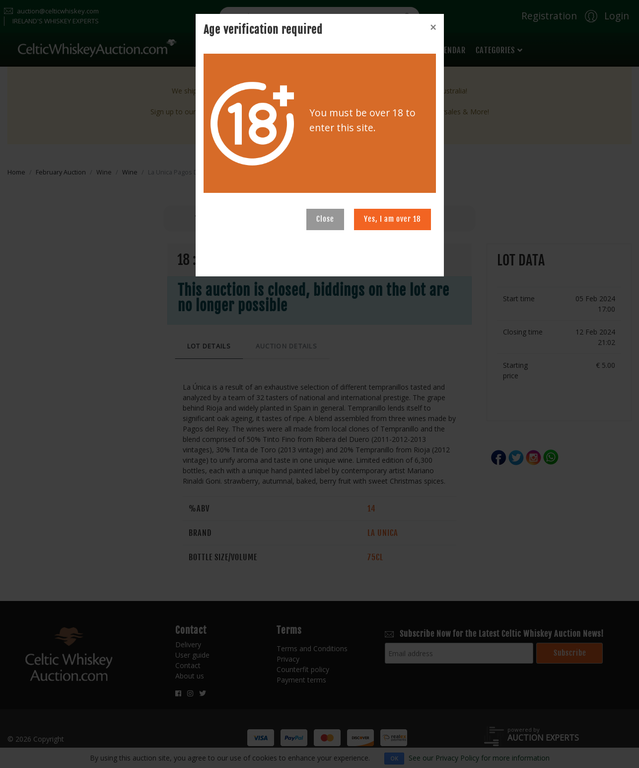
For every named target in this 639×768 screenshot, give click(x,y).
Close (325, 219)
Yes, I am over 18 (392, 219)
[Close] (433, 27)
